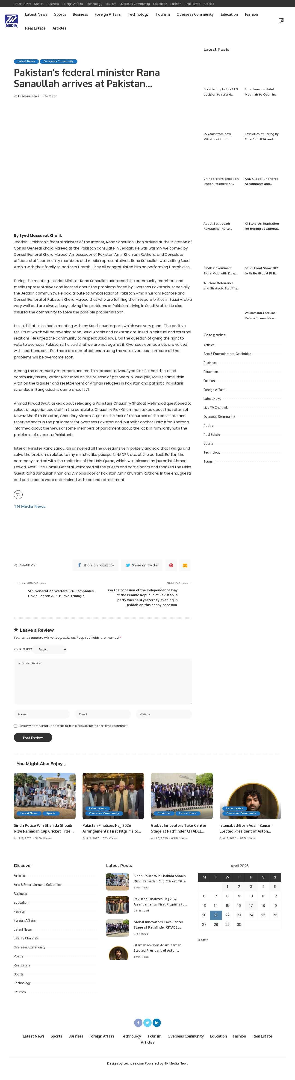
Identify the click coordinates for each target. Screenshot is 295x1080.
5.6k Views (50, 96)
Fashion (209, 381)
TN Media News (28, 96)
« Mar (203, 950)
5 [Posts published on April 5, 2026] (275, 897)
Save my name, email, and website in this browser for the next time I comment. (73, 736)
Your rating (23, 658)
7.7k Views (110, 849)
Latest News (26, 61)
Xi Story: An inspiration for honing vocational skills (262, 228)
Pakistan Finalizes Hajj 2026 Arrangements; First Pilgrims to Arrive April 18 (112, 841)
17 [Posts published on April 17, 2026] (251, 916)
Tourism (209, 461)
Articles (209, 345)
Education (211, 372)
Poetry (208, 425)
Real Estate (212, 434)
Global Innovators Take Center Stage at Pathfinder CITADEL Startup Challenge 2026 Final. (180, 841)
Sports (208, 443)
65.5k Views (248, 849)
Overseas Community (60, 61)
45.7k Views (179, 849)
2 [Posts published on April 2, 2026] (239, 897)
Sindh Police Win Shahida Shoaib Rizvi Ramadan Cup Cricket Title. (156, 891)
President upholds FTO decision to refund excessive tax (220, 94)
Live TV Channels (216, 407)
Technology (212, 452)
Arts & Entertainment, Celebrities (227, 354)
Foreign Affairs (214, 390)
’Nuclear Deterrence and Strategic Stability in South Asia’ (222, 288)
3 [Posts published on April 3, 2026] (251, 897)
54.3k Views (43, 849)
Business (210, 363)
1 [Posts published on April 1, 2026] (227, 897)
